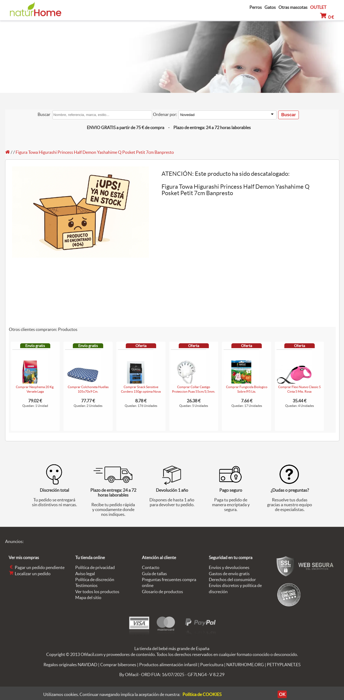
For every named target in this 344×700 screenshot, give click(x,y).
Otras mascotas (292, 7)
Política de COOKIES (201, 694)
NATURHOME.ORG (245, 664)
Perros (255, 7)
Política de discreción (94, 579)
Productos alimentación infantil (168, 664)
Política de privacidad (95, 567)
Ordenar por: (165, 114)
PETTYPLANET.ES (283, 664)
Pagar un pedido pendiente (36, 567)
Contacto (150, 567)
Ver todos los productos (97, 591)
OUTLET (318, 7)
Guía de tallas (154, 573)
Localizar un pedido (30, 573)
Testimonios (86, 585)
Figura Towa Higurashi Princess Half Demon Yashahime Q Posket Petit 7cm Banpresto (95, 152)
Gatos (270, 7)
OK (282, 694)
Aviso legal (85, 573)
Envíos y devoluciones (229, 567)
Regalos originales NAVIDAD (70, 664)
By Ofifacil (128, 674)
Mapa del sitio (88, 597)
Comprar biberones (118, 664)
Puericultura (211, 664)
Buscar (44, 114)
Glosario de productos (162, 591)
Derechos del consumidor (232, 579)
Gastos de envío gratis (229, 573)
